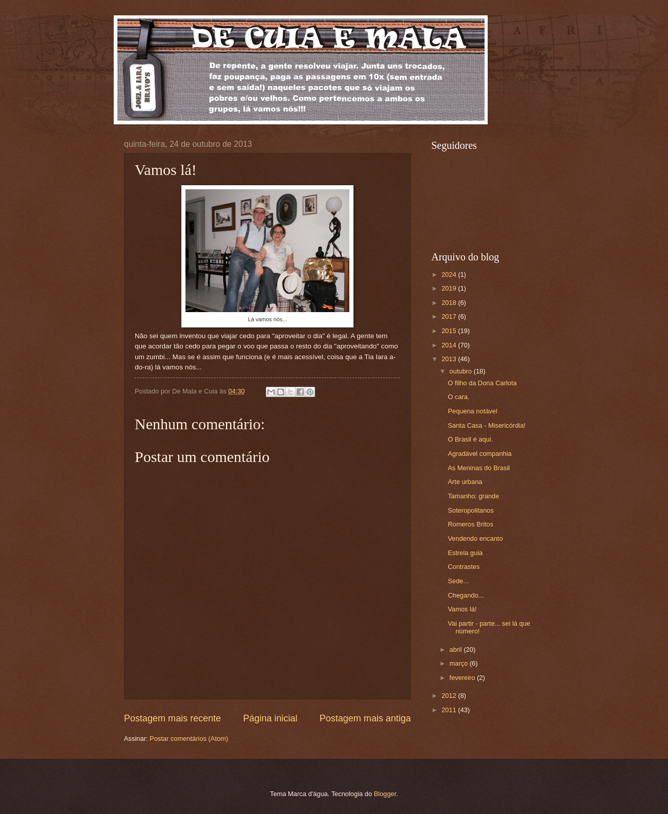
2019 (450, 288)
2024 (450, 274)
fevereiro (463, 677)
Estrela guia (465, 553)
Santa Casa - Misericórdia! (487, 425)
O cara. (458, 397)
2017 (450, 316)
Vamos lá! (462, 609)
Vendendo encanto (475, 538)
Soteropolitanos (470, 510)
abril (456, 649)
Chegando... (466, 595)
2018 (450, 302)
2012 (450, 695)
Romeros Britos (470, 524)
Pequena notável (472, 411)
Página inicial (270, 718)
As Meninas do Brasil (479, 468)
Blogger (385, 794)
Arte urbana (465, 482)
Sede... (458, 581)
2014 (450, 345)
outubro (461, 371)
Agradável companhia (480, 453)
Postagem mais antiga (365, 718)
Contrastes (463, 566)
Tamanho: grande (473, 496)
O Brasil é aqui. (470, 439)
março (459, 663)
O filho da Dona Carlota (482, 383)
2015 (450, 331)
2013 (450, 359)
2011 (450, 710)
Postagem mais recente (172, 718)
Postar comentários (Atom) (189, 738)
